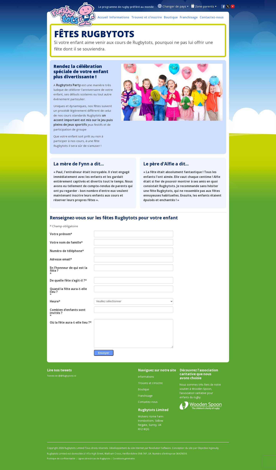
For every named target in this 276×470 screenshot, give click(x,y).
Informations (119, 17)
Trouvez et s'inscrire (146, 17)
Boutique (171, 17)
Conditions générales (124, 458)
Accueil (103, 17)
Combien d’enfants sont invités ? (67, 311)
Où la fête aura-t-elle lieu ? (70, 322)
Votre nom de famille (65, 242)
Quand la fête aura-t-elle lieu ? (68, 290)
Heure (54, 301)
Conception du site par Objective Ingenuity (195, 448)
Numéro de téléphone (66, 250)
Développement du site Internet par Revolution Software (140, 448)
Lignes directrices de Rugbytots (94, 458)
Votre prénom (60, 234)
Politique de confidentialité (61, 458)
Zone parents (204, 6)
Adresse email (60, 259)
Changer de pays (174, 6)
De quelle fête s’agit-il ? (67, 280)
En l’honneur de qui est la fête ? (68, 269)
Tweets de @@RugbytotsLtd (61, 375)
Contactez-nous (211, 17)
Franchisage (189, 17)
